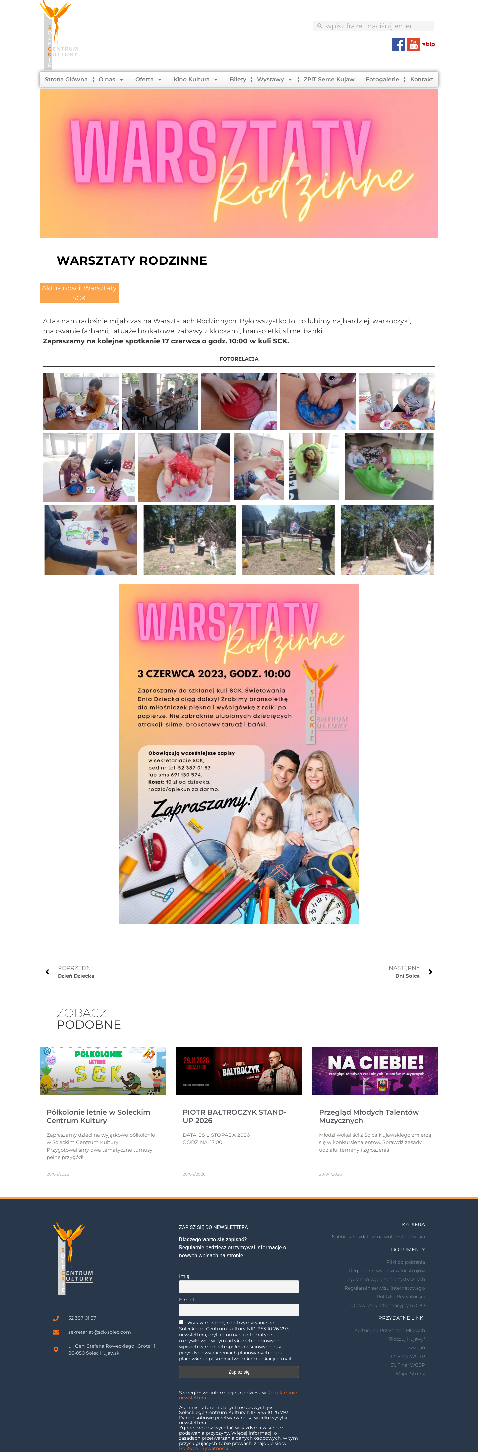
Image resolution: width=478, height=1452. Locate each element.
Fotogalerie (382, 79)
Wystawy (275, 79)
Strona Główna (66, 79)
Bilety (238, 79)
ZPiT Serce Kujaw (329, 79)
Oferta (149, 79)
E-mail (186, 1300)
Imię (184, 1276)
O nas (111, 79)
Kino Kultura (196, 79)
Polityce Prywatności (203, 1448)
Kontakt (421, 79)
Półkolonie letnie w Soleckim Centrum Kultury (98, 1116)
